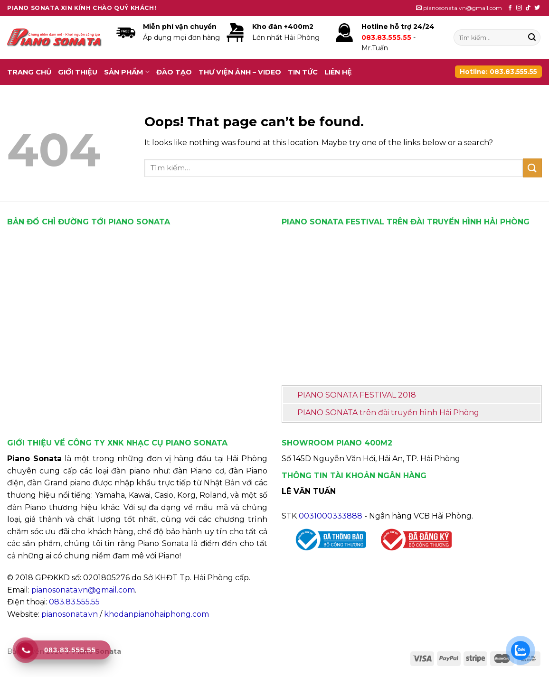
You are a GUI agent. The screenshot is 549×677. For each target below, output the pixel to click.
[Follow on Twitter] (537, 8)
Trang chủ (29, 72)
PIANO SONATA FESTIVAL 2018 (356, 394)
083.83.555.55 (74, 601)
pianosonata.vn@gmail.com (83, 589)
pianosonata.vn (69, 614)
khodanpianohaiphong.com (156, 614)
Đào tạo (174, 72)
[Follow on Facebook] (510, 8)
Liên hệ (338, 72)
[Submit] (532, 37)
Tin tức (303, 72)
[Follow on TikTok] (528, 8)
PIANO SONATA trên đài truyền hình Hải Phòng (388, 412)
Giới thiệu (77, 72)
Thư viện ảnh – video (240, 72)
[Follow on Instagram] (519, 8)
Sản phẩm (127, 71)
